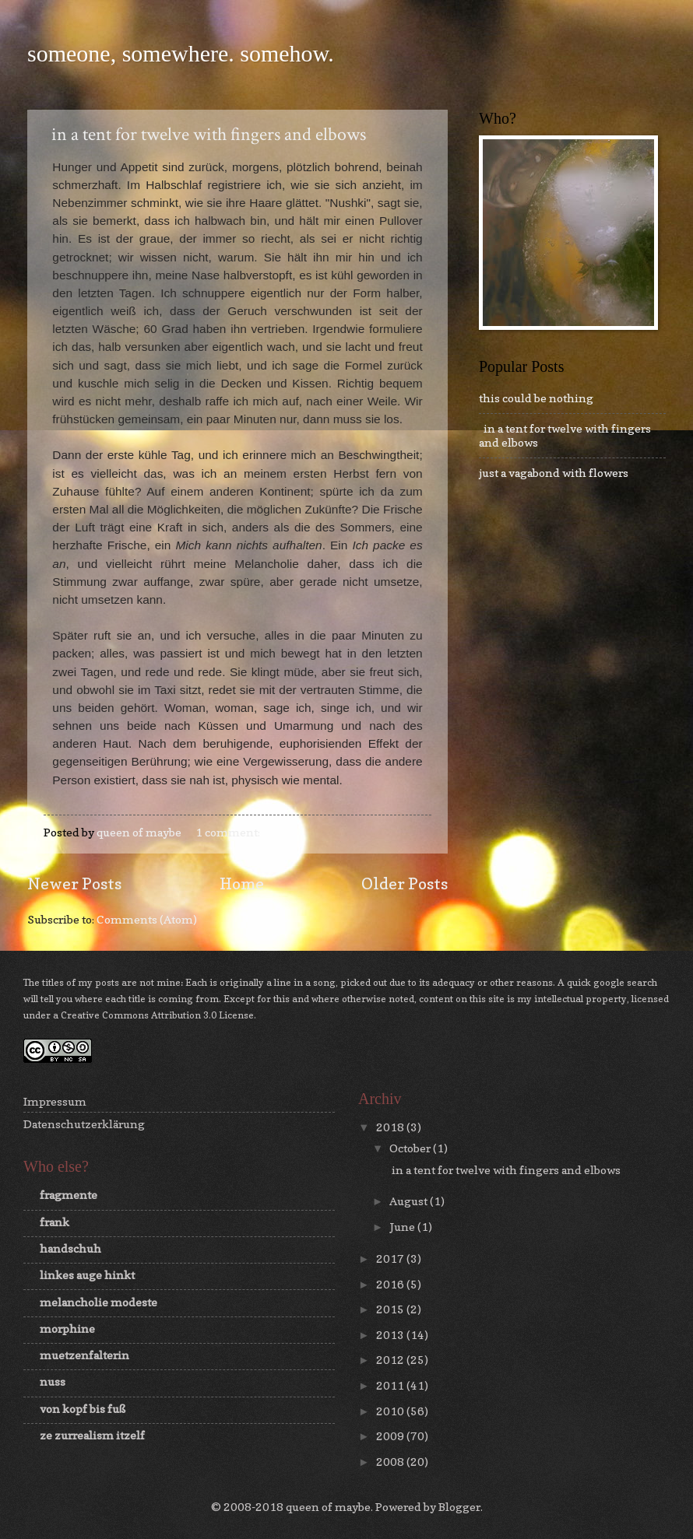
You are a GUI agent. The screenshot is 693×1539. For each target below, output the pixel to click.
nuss (52, 1381)
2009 (391, 1436)
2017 (391, 1258)
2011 (391, 1385)
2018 (391, 1127)
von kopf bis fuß (82, 1408)
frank (54, 1222)
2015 (391, 1309)
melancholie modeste (98, 1302)
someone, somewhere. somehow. (180, 53)
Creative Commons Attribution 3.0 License (157, 1015)
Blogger (459, 1506)
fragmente (68, 1194)
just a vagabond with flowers (553, 472)
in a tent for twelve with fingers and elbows (205, 134)
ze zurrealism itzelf (92, 1435)
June (403, 1226)
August (409, 1201)
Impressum (54, 1101)
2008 (391, 1461)
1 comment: (228, 832)
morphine (67, 1328)
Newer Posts (74, 883)
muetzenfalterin (84, 1355)
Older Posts (404, 883)
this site (487, 998)
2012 (391, 1359)
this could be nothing (536, 398)
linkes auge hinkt (87, 1274)
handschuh (70, 1248)
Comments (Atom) (147, 919)
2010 (391, 1411)
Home (242, 883)
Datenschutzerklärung (84, 1124)
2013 (391, 1334)
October (411, 1148)
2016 (391, 1284)
